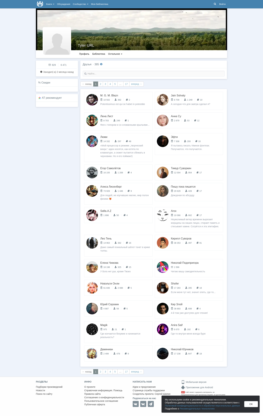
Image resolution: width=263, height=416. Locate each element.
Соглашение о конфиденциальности (104, 397)
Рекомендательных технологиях (197, 408)
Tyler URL (86, 45)
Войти (222, 4)
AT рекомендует (52, 97)
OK (251, 404)
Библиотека (98, 54)
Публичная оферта (94, 404)
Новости (40, 390)
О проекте (89, 387)
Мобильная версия (193, 382)
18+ (183, 392)
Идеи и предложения (144, 387)
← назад (87, 84)
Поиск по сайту (44, 394)
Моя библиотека (99, 4)
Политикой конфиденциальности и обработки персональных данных (202, 405)
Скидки (45, 82)
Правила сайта (92, 394)
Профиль (84, 54)
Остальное (115, 54)
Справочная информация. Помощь (103, 390)
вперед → (136, 84)
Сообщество (80, 4)
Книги (50, 4)
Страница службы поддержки (149, 390)
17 (126, 84)
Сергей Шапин (162, 394)
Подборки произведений (49, 387)
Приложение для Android (197, 387)
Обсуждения (63, 4)
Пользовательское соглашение (101, 401)
